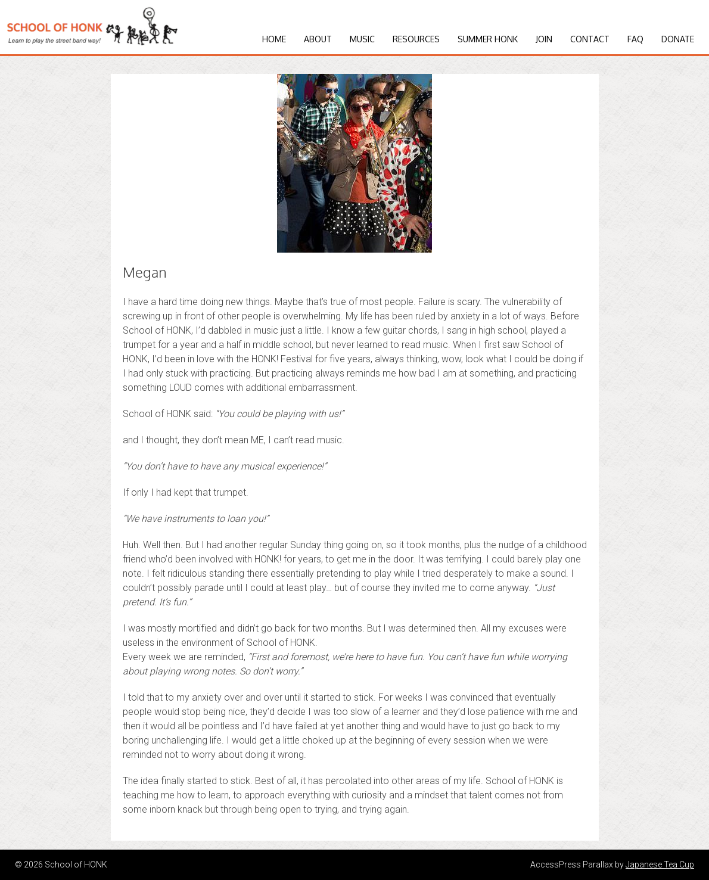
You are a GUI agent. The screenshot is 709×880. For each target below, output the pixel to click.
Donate (677, 39)
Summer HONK (488, 39)
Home (274, 39)
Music (362, 39)
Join (544, 39)
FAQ (635, 39)
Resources (416, 39)
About (318, 39)
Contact (590, 39)
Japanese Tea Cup (660, 864)
